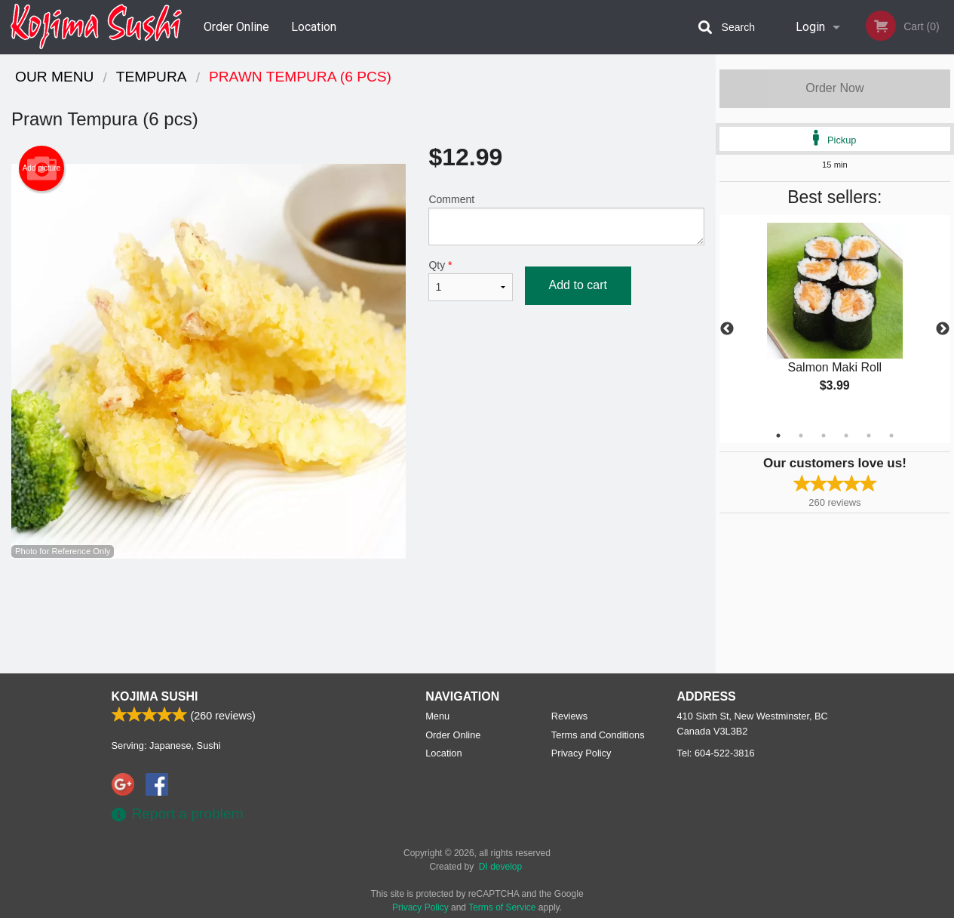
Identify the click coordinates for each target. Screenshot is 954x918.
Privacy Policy (581, 753)
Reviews (569, 716)
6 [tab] (891, 435)
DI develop (500, 866)
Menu (437, 716)
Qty (470, 280)
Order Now (834, 88)
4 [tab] (846, 435)
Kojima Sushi (155, 696)
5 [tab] (868, 435)
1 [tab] (778, 435)
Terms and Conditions (598, 735)
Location (313, 27)
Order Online (236, 27)
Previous (727, 329)
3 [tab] (823, 435)
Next (942, 329)
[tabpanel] (834, 320)
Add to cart (578, 285)
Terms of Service (501, 907)
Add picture (42, 168)
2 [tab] (800, 435)
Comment (566, 219)
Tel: (716, 753)
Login (810, 27)
